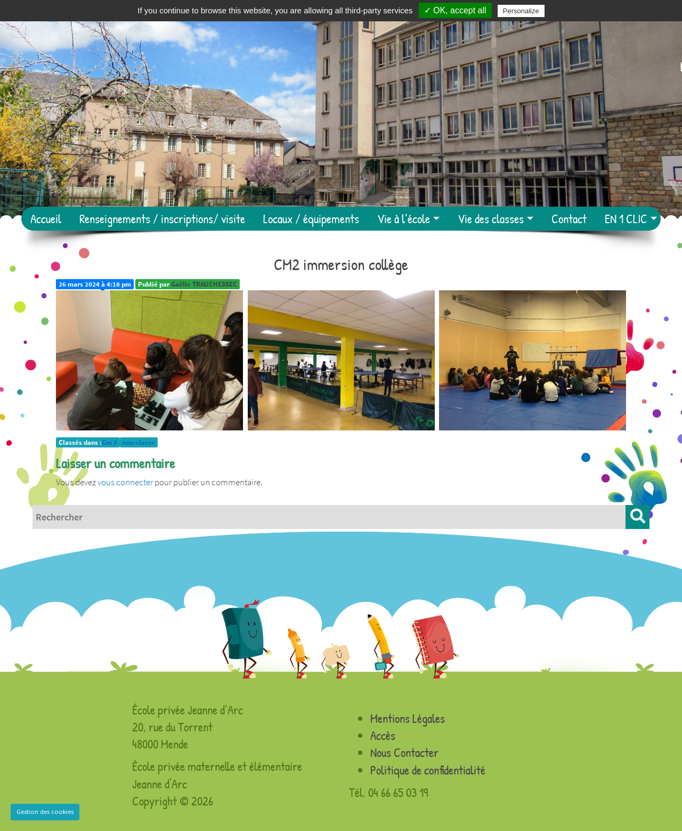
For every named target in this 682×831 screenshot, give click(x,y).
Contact (569, 218)
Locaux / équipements (311, 218)
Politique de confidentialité (427, 770)
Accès (382, 735)
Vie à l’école (403, 218)
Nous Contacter (404, 752)
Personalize (521, 11)
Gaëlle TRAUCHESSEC (204, 284)
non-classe (139, 442)
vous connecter (125, 482)
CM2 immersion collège (341, 264)
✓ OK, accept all (455, 10)
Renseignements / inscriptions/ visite (162, 218)
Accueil (45, 218)
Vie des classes (491, 218)
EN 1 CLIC (626, 218)
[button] (637, 517)
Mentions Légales (407, 718)
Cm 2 (109, 442)
